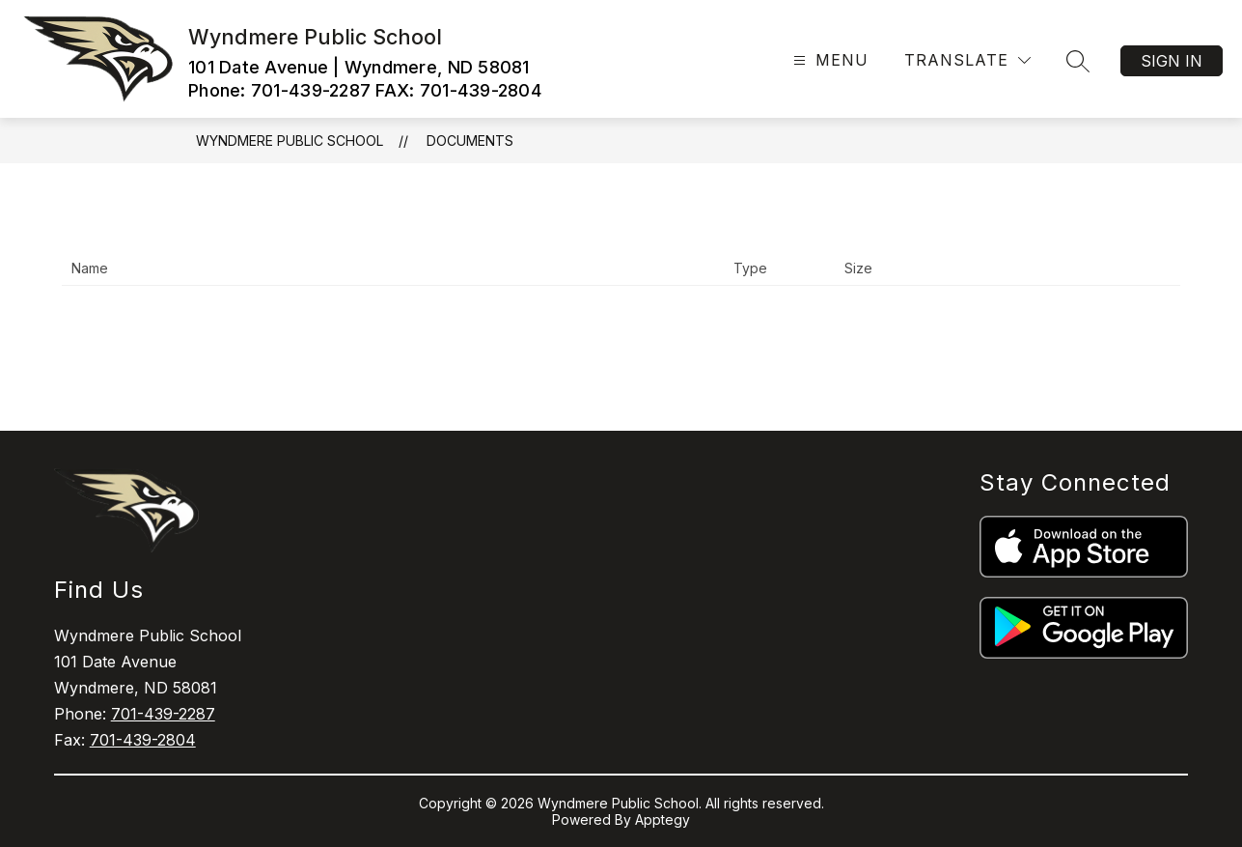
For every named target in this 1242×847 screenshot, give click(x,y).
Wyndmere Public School (289, 140)
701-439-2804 (143, 739)
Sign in (1171, 61)
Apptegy (662, 819)
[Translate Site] (967, 60)
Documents (470, 140)
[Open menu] (828, 60)
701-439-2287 (163, 713)
